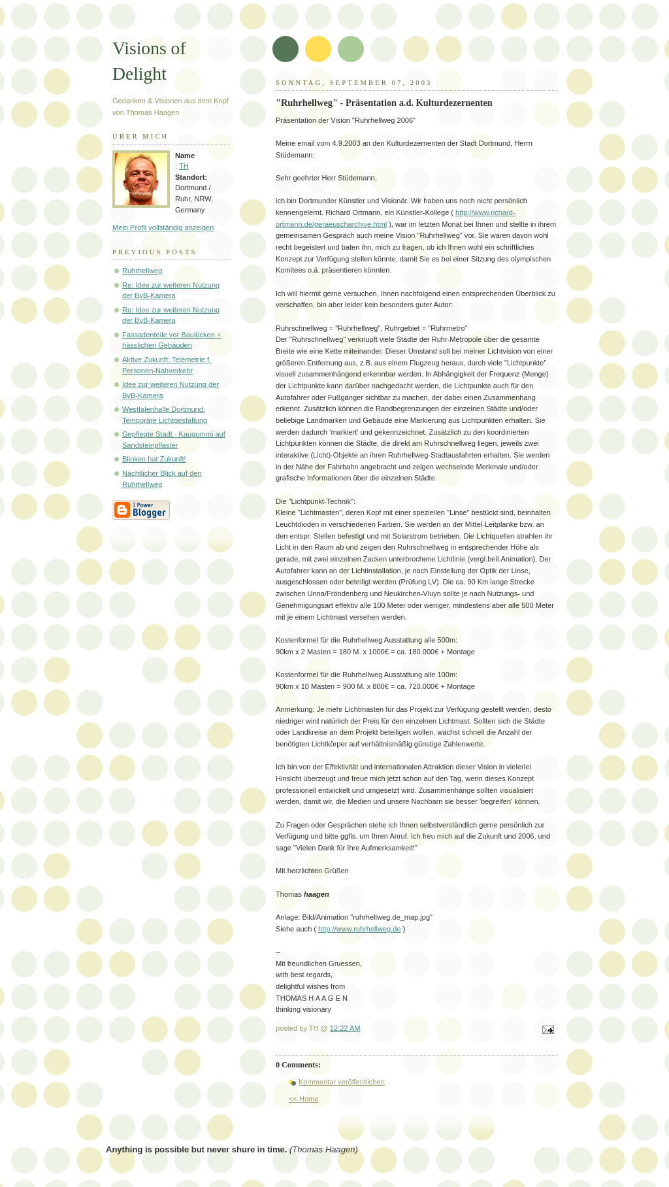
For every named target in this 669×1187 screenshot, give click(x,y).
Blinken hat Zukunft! (154, 459)
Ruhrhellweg (142, 271)
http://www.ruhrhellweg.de (359, 929)
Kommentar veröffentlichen (342, 1082)
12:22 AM (345, 1028)
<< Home (303, 1099)
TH (184, 166)
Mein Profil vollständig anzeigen (163, 227)
